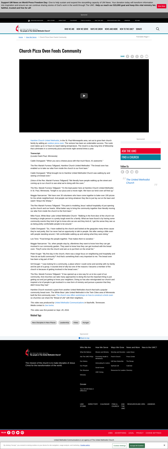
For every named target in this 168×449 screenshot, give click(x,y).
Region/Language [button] (35, 20)
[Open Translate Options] (142, 37)
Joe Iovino (49, 305)
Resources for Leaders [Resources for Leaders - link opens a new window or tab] (118, 370)
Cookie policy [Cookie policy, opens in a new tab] (85, 445)
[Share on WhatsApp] (137, 56)
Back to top (84, 338)
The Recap (130, 361)
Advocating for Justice (102, 363)
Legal (131, 433)
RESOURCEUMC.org (113, 20)
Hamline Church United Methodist (45, 140)
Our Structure (84, 370)
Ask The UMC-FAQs (86, 356)
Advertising (120, 433)
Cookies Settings (120, 445)
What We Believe (85, 352)
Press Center (130, 356)
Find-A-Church (86, 20)
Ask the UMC (99, 20)
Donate (139, 29)
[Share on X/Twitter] (132, 56)
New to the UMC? (127, 29)
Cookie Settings (153, 433)
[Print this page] (141, 56)
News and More (111, 29)
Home (21, 37)
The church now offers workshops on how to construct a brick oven (84, 295)
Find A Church (130, 157)
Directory (62, 20)
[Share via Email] (146, 56)
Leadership (64, 323)
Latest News (130, 352)
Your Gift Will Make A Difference (87, 390)
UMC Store (51, 20)
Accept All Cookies (137, 445)
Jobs (110, 433)
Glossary (83, 375)
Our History (83, 361)
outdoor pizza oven (56, 143)
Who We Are (69, 29)
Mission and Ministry (102, 352)
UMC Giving (99, 372)
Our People (83, 366)
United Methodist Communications (69, 303)
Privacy (140, 433)
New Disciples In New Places (43, 323)
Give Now (161, 6)
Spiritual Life (115, 366)
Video (75, 323)
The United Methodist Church (138, 181)
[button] (157, 29)
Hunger (86, 323)
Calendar (73, 20)
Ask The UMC (129, 151)
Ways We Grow (96, 29)
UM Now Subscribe (117, 361)
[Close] (164, 445)
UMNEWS (127, 20)
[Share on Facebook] (127, 56)
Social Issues (99, 367)
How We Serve (82, 29)
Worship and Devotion (118, 352)
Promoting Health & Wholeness (101, 357)
